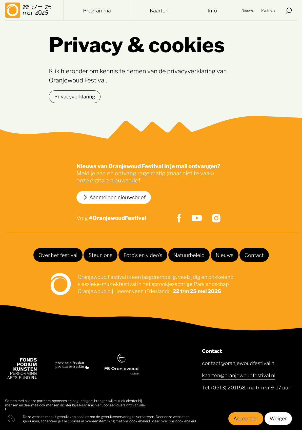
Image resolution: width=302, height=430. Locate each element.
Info (212, 10)
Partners (268, 10)
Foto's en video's (143, 254)
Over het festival (57, 254)
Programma (97, 10)
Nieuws (247, 10)
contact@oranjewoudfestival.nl (239, 362)
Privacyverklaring (74, 96)
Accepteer (245, 418)
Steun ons (100, 254)
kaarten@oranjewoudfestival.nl (238, 375)
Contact (254, 254)
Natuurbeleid (189, 254)
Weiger (278, 418)
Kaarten (159, 10)
